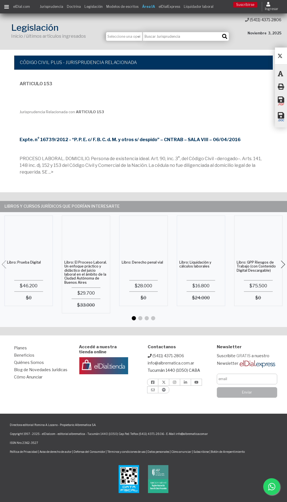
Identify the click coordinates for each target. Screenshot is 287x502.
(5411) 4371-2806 (263, 19)
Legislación (93, 6)
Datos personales (158, 451)
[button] (134, 318)
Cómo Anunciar (28, 377)
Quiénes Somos (29, 362)
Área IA (148, 6)
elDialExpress (169, 6)
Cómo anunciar (181, 451)
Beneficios (24, 355)
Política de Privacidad (23, 451)
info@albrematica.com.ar (171, 363)
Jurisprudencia (51, 6)
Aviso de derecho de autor (55, 451)
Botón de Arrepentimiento (228, 451)
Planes (20, 347)
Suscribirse (245, 5)
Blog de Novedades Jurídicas (40, 369)
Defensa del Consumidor (89, 451)
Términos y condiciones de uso (126, 451)
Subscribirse (201, 451)
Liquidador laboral (198, 6)
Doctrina (74, 6)
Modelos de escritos (122, 6)
